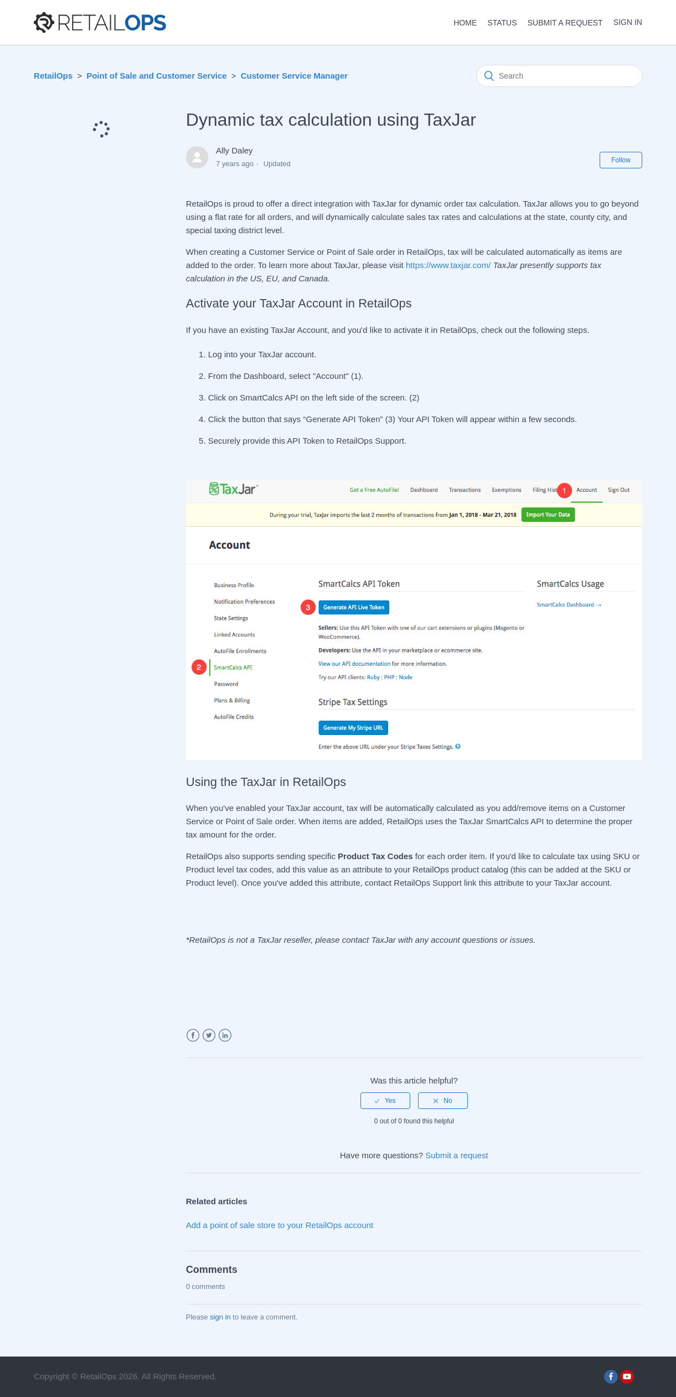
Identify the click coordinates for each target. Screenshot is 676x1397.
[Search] (559, 76)
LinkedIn (225, 1035)
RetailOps (53, 75)
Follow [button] (621, 160)
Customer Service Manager (294, 75)
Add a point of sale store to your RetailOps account (280, 1225)
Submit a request (565, 22)
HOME (465, 22)
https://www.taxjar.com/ (448, 265)
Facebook (193, 1035)
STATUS (502, 22)
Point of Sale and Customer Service (156, 75)
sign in (220, 1317)
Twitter (209, 1035)
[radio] (385, 1100)
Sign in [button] (627, 22)
